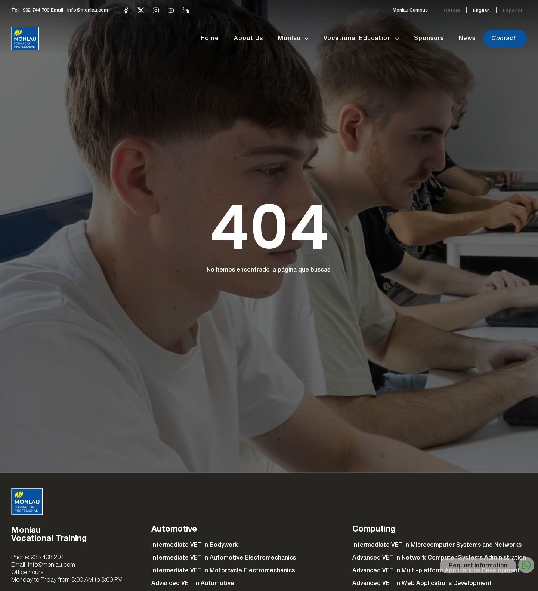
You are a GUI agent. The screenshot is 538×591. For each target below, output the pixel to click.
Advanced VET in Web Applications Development (422, 583)
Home (210, 38)
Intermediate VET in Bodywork (194, 545)
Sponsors (429, 38)
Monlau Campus (410, 10)
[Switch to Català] (451, 10)
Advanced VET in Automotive (192, 583)
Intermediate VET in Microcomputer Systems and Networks (437, 545)
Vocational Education (361, 39)
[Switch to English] (481, 10)
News (467, 38)
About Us (248, 38)
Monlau (293, 39)
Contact (503, 38)
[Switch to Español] (512, 10)
